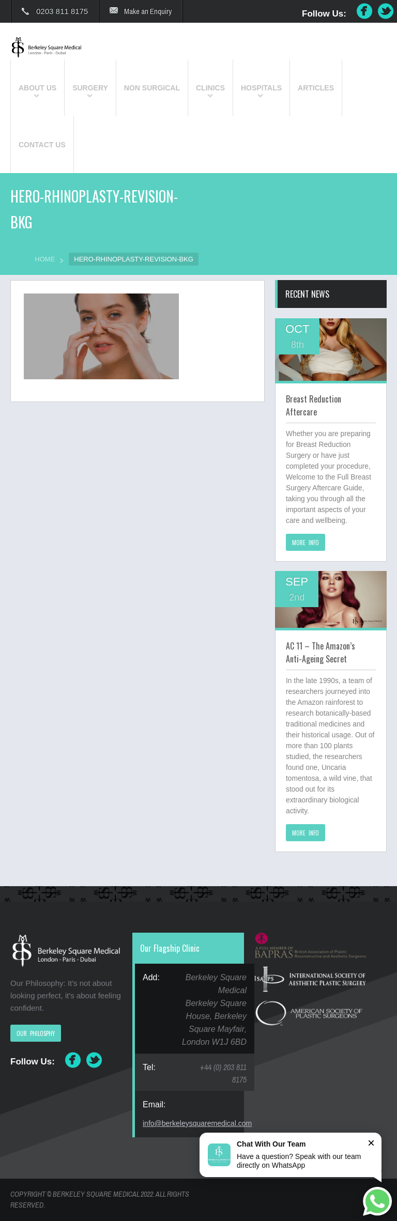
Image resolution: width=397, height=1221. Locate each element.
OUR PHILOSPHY (36, 1033)
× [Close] (371, 1143)
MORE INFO (305, 542)
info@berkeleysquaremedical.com (197, 1123)
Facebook (364, 11)
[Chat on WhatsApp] (377, 1201)
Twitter (386, 11)
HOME (45, 259)
